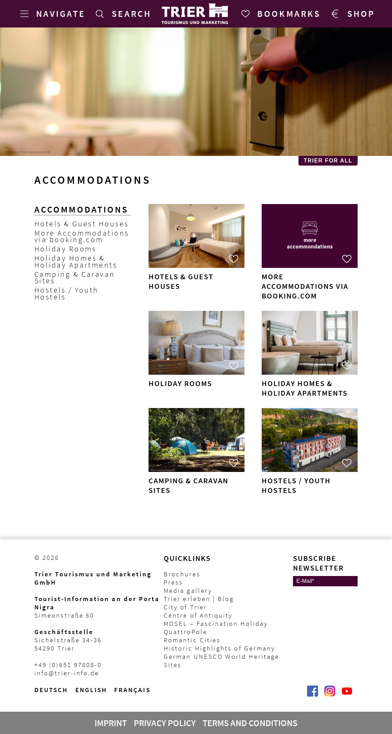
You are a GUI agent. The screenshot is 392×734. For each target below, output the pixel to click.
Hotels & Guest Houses (81, 223)
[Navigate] (51, 14)
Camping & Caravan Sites (74, 277)
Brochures (182, 574)
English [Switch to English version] (91, 690)
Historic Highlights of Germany (219, 648)
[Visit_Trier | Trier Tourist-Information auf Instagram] (329, 694)
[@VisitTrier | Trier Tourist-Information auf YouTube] (346, 694)
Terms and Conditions (250, 723)
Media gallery (188, 590)
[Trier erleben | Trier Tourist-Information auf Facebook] (312, 694)
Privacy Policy (165, 723)
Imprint (111, 723)
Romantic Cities (192, 640)
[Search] (122, 14)
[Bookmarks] (279, 14)
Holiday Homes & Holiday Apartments (75, 261)
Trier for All (328, 160)
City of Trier (185, 607)
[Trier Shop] (351, 14)
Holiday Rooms (65, 248)
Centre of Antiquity (198, 615)
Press (173, 582)
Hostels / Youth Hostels (66, 293)
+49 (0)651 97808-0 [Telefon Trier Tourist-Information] (68, 664)
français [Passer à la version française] (132, 690)
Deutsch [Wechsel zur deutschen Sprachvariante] (51, 690)
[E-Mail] (325, 581)
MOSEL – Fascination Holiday (216, 623)
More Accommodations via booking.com (81, 236)
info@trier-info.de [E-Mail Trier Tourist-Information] (66, 673)
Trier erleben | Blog (199, 599)
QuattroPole (185, 632)
